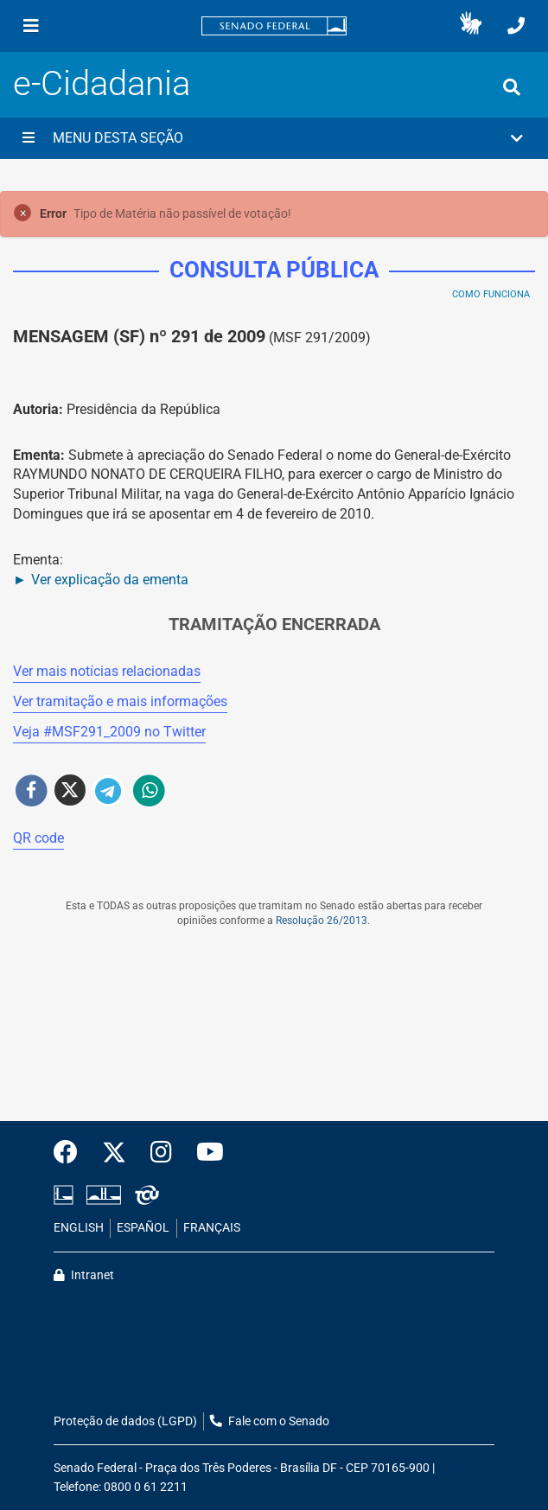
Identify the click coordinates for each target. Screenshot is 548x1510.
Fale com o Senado (269, 1421)
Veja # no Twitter (109, 731)
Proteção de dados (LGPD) (125, 1421)
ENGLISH (79, 1227)
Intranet (84, 1275)
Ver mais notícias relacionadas (107, 671)
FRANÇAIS (211, 1227)
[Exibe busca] (511, 87)
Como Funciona (491, 294)
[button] (471, 26)
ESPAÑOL (143, 1227)
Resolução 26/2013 (321, 920)
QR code (38, 838)
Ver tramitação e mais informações (120, 701)
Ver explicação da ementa (109, 579)
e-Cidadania (101, 83)
